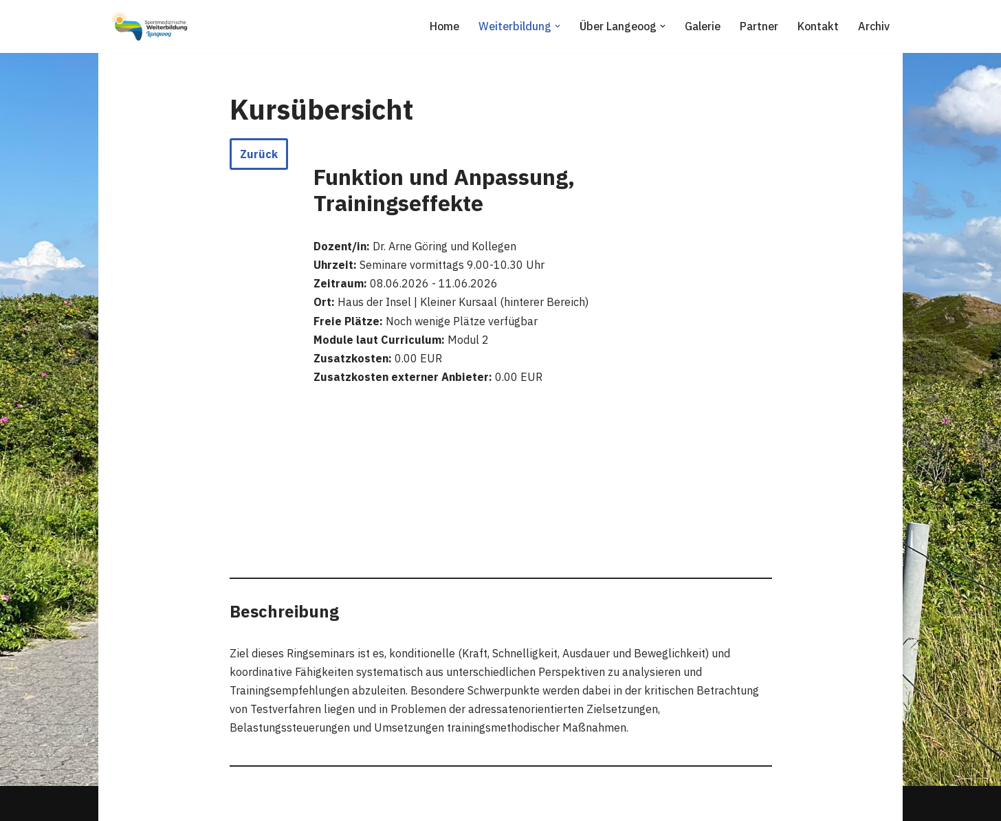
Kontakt (818, 26)
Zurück (259, 154)
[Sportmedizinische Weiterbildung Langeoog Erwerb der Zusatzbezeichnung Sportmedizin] (150, 26)
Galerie (702, 26)
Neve (122, 803)
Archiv (874, 26)
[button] (557, 26)
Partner (759, 26)
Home (444, 26)
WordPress (250, 803)
